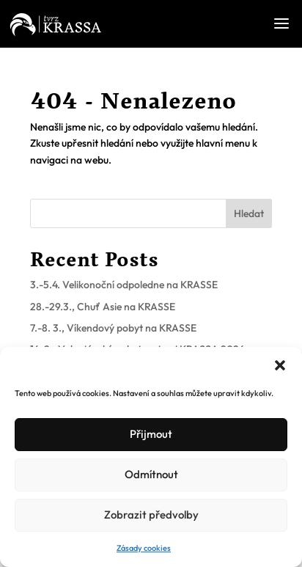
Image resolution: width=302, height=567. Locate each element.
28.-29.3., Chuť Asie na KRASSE (102, 306)
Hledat (249, 213)
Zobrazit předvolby (151, 515)
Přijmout (151, 434)
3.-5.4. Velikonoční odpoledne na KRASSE (124, 284)
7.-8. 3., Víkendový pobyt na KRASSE (113, 327)
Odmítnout (151, 474)
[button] (280, 365)
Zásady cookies (144, 548)
